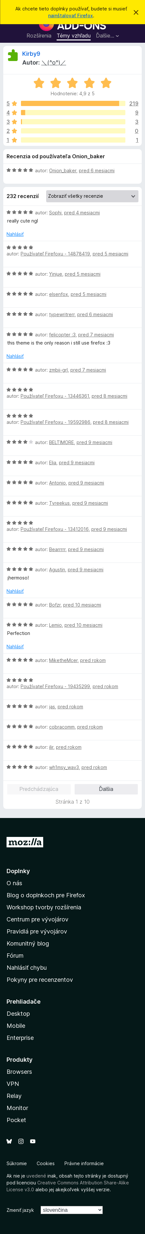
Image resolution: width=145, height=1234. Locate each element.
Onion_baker (62, 170)
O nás (14, 883)
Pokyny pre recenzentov (40, 979)
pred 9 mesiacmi (94, 442)
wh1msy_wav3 (64, 767)
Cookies (46, 1163)
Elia (52, 462)
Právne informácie (84, 1163)
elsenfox (58, 294)
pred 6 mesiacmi (97, 170)
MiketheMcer (63, 660)
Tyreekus (59, 503)
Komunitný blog (28, 943)
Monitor (17, 1107)
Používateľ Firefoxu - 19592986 (55, 422)
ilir (51, 747)
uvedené (36, 1176)
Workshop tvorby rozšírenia (44, 907)
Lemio (55, 625)
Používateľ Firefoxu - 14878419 (55, 253)
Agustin (57, 569)
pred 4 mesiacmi (82, 212)
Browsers (19, 1071)
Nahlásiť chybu (27, 967)
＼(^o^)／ (53, 62)
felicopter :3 (62, 334)
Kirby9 (31, 53)
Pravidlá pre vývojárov (37, 931)
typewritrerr (62, 314)
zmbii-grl (58, 370)
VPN (13, 1083)
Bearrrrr (57, 549)
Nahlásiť (15, 234)
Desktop (18, 1013)
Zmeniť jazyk (20, 1210)
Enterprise (20, 1037)
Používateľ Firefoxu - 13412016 (55, 529)
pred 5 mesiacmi (110, 253)
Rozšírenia (39, 35)
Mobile (16, 1025)
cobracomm (62, 727)
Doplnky (18, 871)
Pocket (16, 1120)
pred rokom (93, 660)
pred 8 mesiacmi (109, 396)
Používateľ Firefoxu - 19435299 (55, 686)
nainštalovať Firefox (70, 15)
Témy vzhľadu (74, 35)
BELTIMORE (61, 442)
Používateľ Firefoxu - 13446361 (55, 396)
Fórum (15, 955)
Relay (14, 1095)
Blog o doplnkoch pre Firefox (46, 895)
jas (52, 706)
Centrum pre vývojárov (37, 919)
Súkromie (17, 1163)
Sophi (55, 212)
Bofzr (55, 605)
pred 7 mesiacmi (96, 334)
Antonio (57, 483)
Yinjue (55, 274)
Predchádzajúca (38, 789)
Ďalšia (106, 789)
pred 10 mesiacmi (82, 605)
